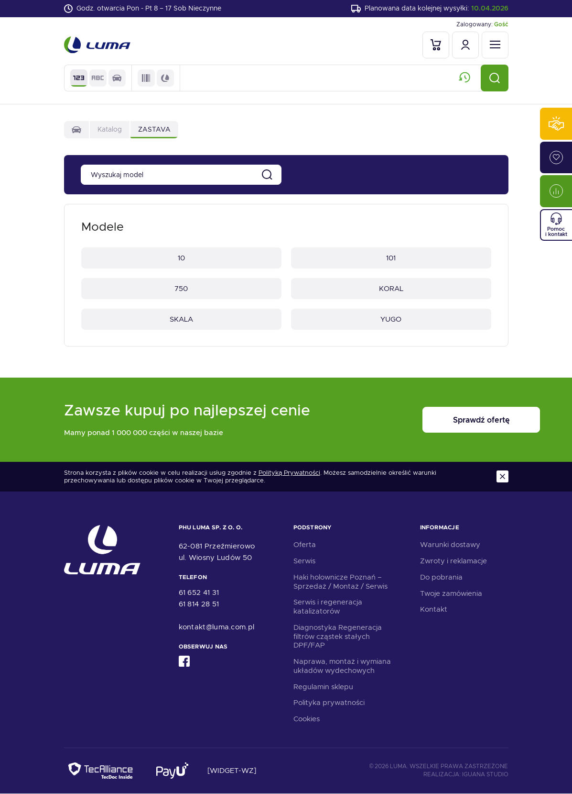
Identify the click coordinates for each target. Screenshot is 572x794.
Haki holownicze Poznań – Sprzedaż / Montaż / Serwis (340, 582)
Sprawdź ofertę (449, 420)
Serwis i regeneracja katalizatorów (327, 607)
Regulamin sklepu (323, 687)
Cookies (306, 719)
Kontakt (433, 609)
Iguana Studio (485, 775)
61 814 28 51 (199, 604)
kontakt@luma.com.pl (217, 627)
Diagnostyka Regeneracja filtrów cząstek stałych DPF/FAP (337, 637)
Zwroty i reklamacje (453, 561)
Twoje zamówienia (451, 594)
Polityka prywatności (329, 703)
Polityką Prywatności (289, 473)
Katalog (109, 129)
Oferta (304, 545)
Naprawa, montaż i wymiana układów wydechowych (342, 666)
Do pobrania (441, 577)
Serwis (304, 561)
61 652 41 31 (199, 593)
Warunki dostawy (450, 545)
